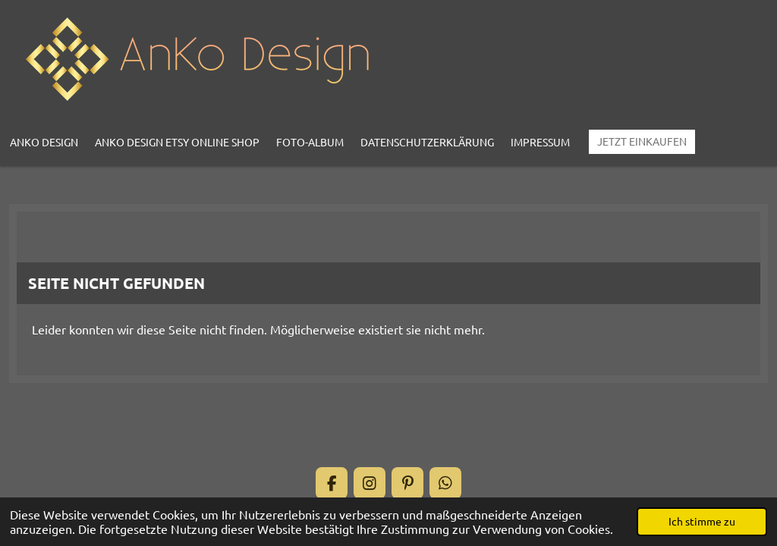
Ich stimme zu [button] (701, 521)
